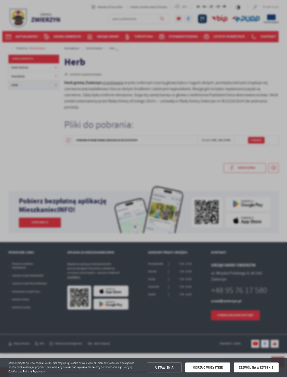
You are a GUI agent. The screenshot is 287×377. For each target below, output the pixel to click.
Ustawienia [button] (164, 367)
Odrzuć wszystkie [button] (208, 367)
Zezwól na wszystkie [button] (256, 367)
